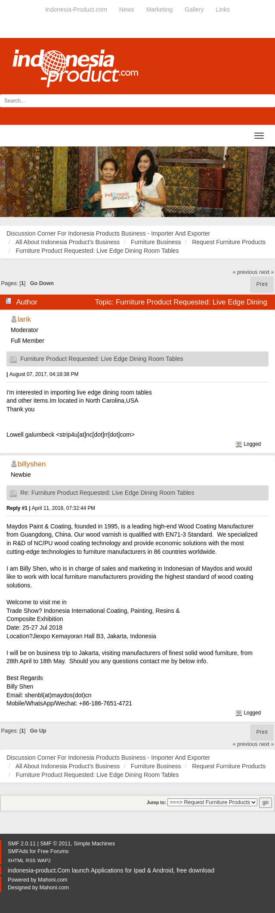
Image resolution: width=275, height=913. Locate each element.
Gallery (194, 9)
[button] (20, 181)
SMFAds (18, 851)
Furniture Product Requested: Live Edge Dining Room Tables (101, 358)
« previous (245, 272)
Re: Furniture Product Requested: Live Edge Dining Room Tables (107, 492)
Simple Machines (94, 844)
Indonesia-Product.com (76, 9)
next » (266, 272)
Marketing (159, 9)
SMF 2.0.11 (22, 844)
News (126, 9)
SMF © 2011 (55, 844)
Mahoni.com (53, 880)
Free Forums (52, 851)
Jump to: (156, 802)
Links (223, 9)
